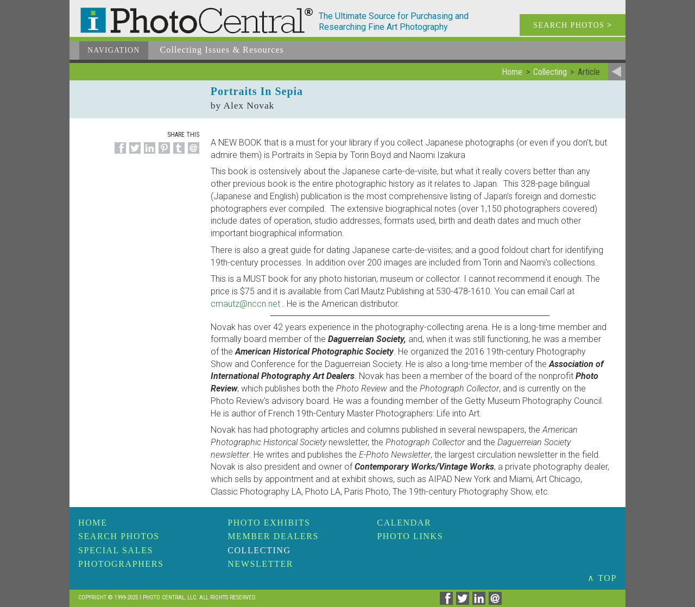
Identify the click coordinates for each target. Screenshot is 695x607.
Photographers (120, 563)
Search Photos (119, 536)
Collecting (259, 550)
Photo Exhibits (269, 522)
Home (93, 522)
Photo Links (410, 536)
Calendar (404, 522)
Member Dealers (273, 536)
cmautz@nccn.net (245, 304)
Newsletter (260, 563)
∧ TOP (602, 578)
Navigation (113, 50)
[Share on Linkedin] (148, 154)
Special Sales (115, 550)
